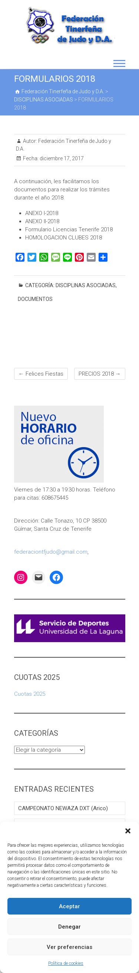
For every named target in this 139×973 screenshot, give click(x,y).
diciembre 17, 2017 (61, 158)
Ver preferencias (69, 947)
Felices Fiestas (41, 373)
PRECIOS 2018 (100, 373)
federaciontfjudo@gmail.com (50, 551)
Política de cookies (65, 963)
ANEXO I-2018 (41, 213)
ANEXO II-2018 (42, 221)
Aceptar (69, 906)
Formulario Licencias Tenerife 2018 (69, 229)
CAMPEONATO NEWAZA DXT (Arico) (63, 808)
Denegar (69, 926)
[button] (128, 831)
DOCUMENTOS (35, 299)
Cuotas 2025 (29, 694)
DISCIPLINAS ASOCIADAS (86, 285)
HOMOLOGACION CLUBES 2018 (63, 237)
